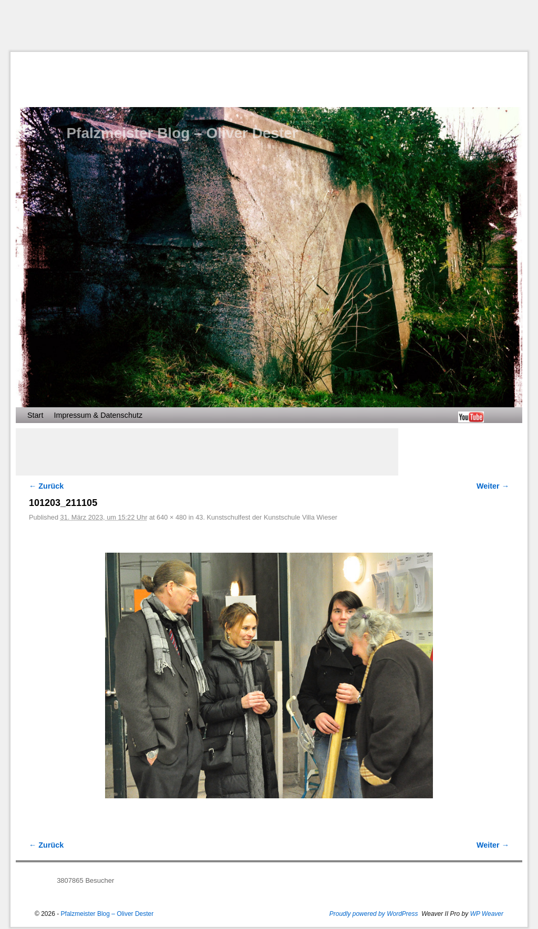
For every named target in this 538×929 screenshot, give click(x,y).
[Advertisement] (269, 25)
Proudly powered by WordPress (373, 913)
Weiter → (493, 486)
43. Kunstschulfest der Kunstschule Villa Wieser (266, 517)
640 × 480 (172, 517)
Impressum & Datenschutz (98, 415)
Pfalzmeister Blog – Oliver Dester (181, 133)
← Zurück (46, 486)
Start (35, 415)
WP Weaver (486, 913)
